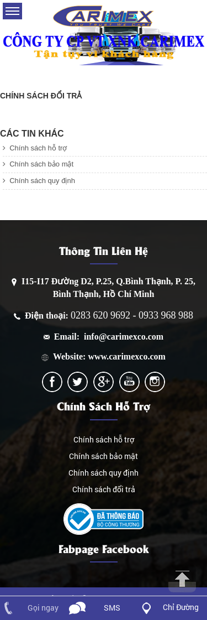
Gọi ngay (43, 607)
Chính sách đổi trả (103, 489)
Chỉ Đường (181, 607)
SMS (112, 607)
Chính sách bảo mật (38, 164)
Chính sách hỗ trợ (35, 148)
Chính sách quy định (39, 180)
